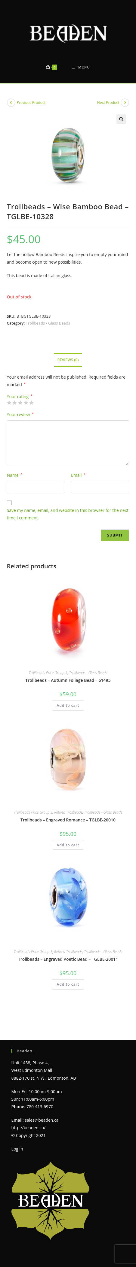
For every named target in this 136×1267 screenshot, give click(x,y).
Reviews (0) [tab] (68, 359)
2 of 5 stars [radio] (14, 403)
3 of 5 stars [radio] (20, 403)
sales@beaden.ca (41, 1106)
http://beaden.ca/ (28, 1114)
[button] (121, 119)
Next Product (108, 102)
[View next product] (125, 102)
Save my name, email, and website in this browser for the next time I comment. (67, 514)
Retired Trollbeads (68, 812)
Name (14, 475)
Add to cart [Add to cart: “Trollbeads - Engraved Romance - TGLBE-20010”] (68, 845)
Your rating (19, 397)
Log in (17, 1135)
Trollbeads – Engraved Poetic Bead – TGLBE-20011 (68, 959)
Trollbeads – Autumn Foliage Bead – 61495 (67, 680)
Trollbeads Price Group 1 (48, 672)
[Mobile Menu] (81, 67)
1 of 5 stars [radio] (9, 403)
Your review (20, 414)
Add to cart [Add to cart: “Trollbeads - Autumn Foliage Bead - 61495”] (68, 705)
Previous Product (31, 102)
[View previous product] (11, 102)
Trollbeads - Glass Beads (48, 323)
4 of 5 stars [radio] (26, 403)
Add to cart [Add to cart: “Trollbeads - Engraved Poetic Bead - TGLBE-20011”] (68, 984)
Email (78, 475)
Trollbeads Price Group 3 (33, 812)
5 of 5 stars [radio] (31, 403)
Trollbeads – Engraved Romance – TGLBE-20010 (68, 820)
